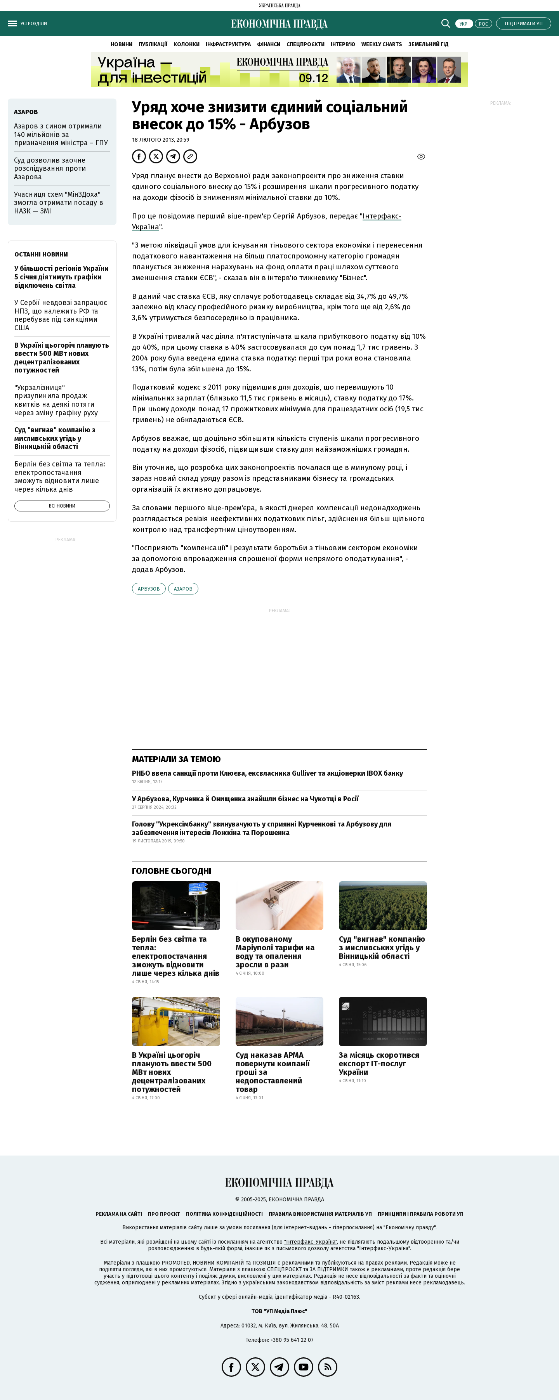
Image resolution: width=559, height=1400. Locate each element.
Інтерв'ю (343, 44)
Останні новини (41, 254)
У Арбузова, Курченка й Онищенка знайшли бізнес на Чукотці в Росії (245, 799)
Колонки (187, 44)
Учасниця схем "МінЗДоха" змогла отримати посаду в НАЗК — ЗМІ (58, 202)
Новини (121, 44)
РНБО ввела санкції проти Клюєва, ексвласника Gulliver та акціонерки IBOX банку (267, 773)
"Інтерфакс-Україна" (310, 1242)
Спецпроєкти (305, 44)
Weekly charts (381, 44)
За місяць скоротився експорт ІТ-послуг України (379, 1063)
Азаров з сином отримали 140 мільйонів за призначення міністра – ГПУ (61, 134)
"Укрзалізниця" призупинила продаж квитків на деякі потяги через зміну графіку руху (56, 400)
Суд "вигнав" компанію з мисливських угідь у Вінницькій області (382, 947)
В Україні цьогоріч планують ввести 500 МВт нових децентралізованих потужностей (172, 1072)
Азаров (183, 589)
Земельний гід (428, 44)
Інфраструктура (228, 44)
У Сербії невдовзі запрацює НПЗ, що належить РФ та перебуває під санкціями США (60, 315)
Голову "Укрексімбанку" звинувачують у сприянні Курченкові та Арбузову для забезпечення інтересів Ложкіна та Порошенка (261, 828)
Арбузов (149, 589)
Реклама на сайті (118, 1214)
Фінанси (268, 44)
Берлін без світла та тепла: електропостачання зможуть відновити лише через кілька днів (175, 956)
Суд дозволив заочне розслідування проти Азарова (50, 168)
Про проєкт (164, 1214)
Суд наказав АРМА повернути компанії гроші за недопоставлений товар (273, 1072)
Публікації (153, 44)
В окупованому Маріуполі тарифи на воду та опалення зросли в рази (275, 951)
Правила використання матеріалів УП (320, 1214)
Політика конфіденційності (224, 1214)
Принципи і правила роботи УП (421, 1214)
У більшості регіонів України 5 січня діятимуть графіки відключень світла (61, 276)
